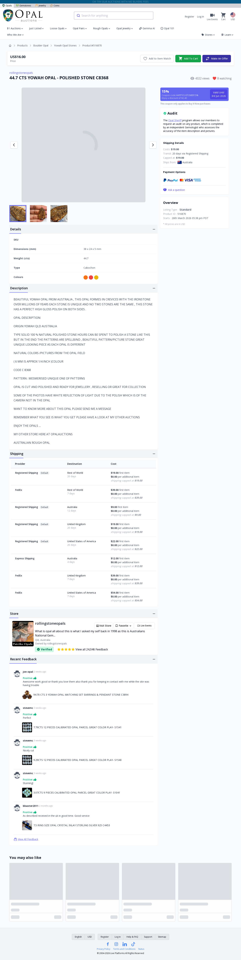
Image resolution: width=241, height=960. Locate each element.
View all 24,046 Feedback (82, 649)
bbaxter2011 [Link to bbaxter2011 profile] (30, 806)
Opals (7, 5)
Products (22, 45)
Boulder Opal (40, 45)
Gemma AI (147, 28)
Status (141, 949)
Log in (200, 16)
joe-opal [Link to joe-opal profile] (28, 671)
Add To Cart (188, 58)
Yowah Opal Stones (65, 45)
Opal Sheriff (175, 120)
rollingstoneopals (21, 73)
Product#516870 (92, 45)
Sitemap (162, 936)
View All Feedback (26, 839)
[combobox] (113, 15)
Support (148, 936)
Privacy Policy (103, 949)
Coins (54, 5)
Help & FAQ (132, 936)
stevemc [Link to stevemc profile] (28, 708)
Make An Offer (216, 58)
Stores (208, 34)
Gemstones (23, 5)
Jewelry (40, 5)
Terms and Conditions (124, 949)
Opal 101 (167, 28)
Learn (227, 34)
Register (189, 16)
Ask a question (174, 190)
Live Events (144, 625)
